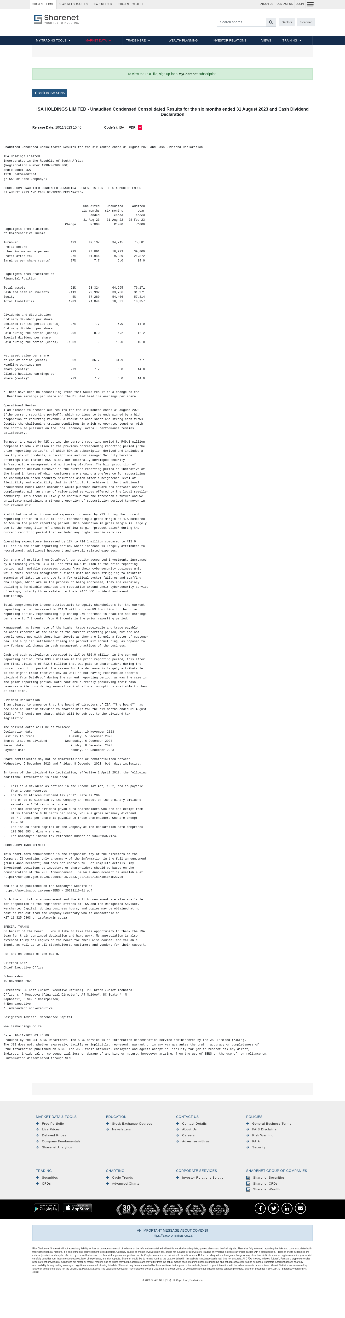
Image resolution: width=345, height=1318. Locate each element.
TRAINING (289, 40)
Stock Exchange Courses (129, 1123)
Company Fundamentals (58, 1141)
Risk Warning (260, 1135)
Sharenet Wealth (263, 1189)
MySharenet (187, 74)
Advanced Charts (123, 1183)
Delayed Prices (51, 1135)
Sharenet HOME (43, 4)
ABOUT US (266, 4)
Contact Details (191, 1123)
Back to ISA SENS (49, 93)
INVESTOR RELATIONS (229, 40)
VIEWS (266, 40)
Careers (185, 1135)
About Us (186, 1129)
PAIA (253, 1141)
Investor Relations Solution (201, 1177)
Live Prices (48, 1129)
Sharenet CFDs (103, 4)
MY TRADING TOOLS (51, 40)
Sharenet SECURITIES (73, 4)
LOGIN (300, 4)
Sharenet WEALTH (131, 4)
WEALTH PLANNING (183, 40)
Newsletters (118, 1129)
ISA (121, 127)
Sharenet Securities (265, 1177)
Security (255, 1147)
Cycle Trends (119, 1177)
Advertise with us (193, 1141)
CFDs (43, 1183)
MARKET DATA (96, 40)
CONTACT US (284, 4)
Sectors (287, 22)
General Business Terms (269, 1123)
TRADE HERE (136, 40)
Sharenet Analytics (54, 1147)
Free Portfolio (50, 1123)
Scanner (306, 22)
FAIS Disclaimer (262, 1129)
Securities (47, 1177)
